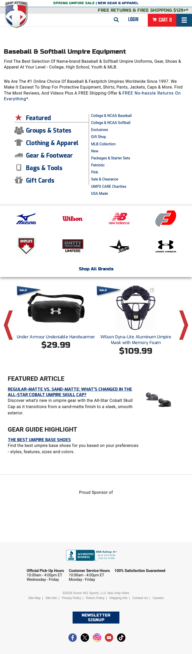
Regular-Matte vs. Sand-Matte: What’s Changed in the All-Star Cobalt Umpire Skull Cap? (70, 392)
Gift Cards (40, 181)
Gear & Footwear (49, 156)
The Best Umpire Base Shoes (39, 440)
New (94, 151)
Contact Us (140, 598)
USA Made (99, 193)
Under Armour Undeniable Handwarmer (56, 337)
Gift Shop (98, 137)
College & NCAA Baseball (111, 116)
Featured (38, 118)
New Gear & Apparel (118, 3)
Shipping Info (118, 598)
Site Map (34, 598)
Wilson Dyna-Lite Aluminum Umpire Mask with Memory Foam (135, 339)
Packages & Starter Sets (110, 158)
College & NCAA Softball (110, 123)
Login (133, 19)
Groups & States (48, 131)
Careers (158, 598)
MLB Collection (103, 144)
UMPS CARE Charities (108, 186)
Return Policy (95, 598)
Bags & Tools (44, 168)
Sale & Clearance (104, 179)
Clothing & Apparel (52, 143)
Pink (94, 172)
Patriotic (98, 165)
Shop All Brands (96, 268)
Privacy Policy (71, 598)
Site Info (51, 598)
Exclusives (99, 130)
